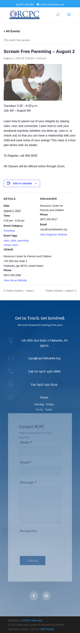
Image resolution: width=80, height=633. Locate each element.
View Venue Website (15, 280)
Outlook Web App (31, 620)
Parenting (9, 230)
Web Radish (47, 629)
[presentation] (47, 540)
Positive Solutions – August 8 (60, 290)
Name (26, 440)
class (13, 240)
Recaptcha (28, 529)
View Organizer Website (53, 234)
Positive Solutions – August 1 (20, 290)
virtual (7, 244)
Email (26, 460)
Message (28, 480)
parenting (23, 240)
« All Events (12, 31)
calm (6, 240)
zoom (15, 244)
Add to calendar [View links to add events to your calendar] (22, 183)
